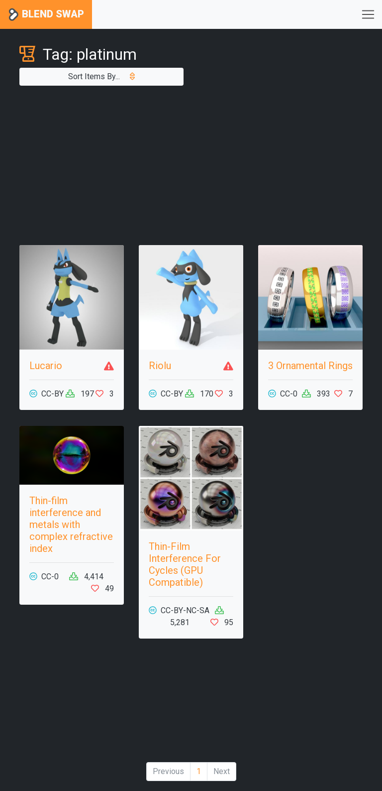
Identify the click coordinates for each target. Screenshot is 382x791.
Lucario (45, 366)
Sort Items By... (101, 76)
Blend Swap (46, 14)
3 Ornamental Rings (310, 366)
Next (221, 771)
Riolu (160, 366)
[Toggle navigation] (368, 14)
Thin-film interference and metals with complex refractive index (71, 524)
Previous (168, 771)
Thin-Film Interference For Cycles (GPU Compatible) (185, 564)
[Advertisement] (191, 165)
